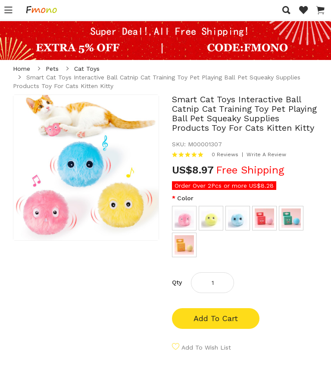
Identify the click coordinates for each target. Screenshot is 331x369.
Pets (52, 68)
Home (21, 68)
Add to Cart (216, 318)
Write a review (266, 154)
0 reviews (225, 154)
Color (185, 198)
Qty (177, 282)
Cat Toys (87, 68)
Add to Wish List (206, 347)
